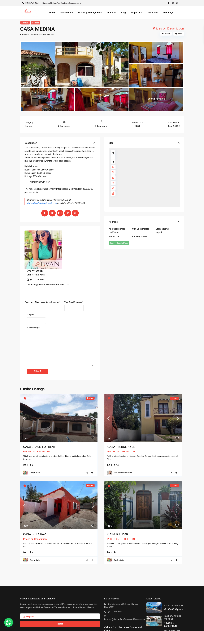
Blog (123, 12)
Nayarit (159, 232)
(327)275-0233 (73, 241)
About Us (111, 12)
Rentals (25, 23)
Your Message (33, 298)
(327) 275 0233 (115, 582)
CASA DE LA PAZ (34, 505)
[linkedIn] (177, 3)
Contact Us (152, 12)
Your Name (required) (50, 272)
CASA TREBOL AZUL (121, 417)
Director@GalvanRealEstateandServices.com (125, 590)
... (32, 430)
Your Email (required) (73, 272)
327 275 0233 (31, 3)
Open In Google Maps (119, 243)
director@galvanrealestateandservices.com (84, 246)
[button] (8, 622)
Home (52, 12)
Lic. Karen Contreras (123, 443)
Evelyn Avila (70, 232)
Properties (136, 12)
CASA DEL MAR (117, 505)
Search (59, 594)
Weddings (168, 12)
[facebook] (169, 3)
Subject (30, 285)
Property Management (90, 12)
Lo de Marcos (48, 34)
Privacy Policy (177, 626)
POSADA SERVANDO (173, 576)
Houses (35, 23)
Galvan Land (66, 12)
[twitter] (173, 3)
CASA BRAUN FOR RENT (39, 417)
